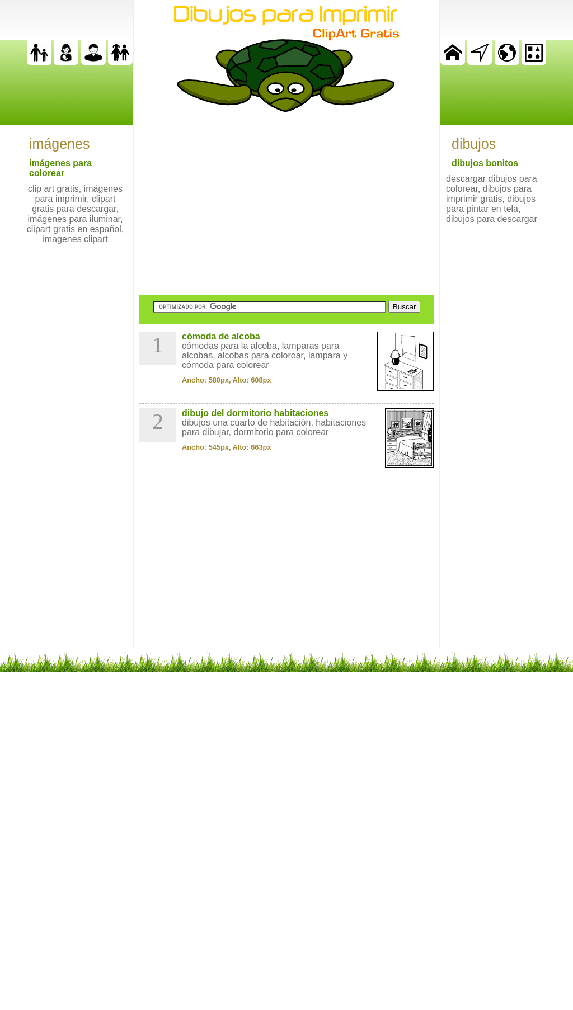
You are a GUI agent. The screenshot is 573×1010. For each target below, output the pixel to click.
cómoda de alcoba (221, 336)
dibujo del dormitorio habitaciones (255, 413)
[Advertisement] (286, 203)
